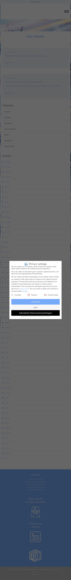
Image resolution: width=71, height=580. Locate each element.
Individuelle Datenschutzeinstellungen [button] (35, 311)
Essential (16, 293)
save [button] (35, 306)
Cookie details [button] (25, 315)
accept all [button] (35, 300)
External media (51, 293)
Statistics (32, 293)
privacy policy (24, 287)
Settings (24, 290)
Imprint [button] (48, 315)
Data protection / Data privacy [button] (37, 315)
